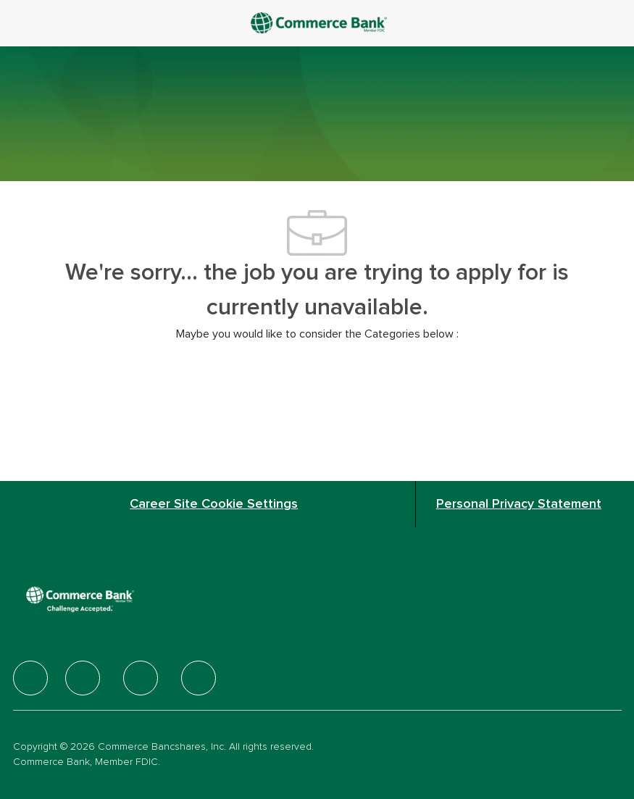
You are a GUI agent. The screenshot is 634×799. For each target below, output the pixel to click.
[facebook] (30, 678)
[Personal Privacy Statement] (519, 504)
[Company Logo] (320, 22)
